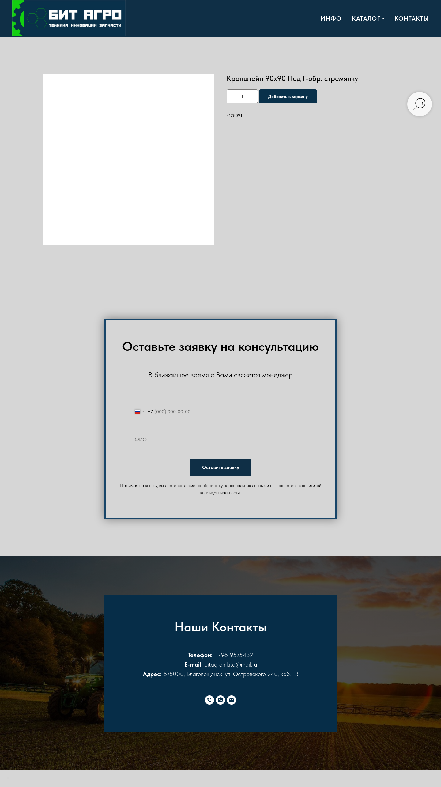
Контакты (411, 18)
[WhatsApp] (220, 700)
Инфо (331, 18)
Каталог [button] (366, 18)
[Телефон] (209, 700)
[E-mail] (231, 700)
